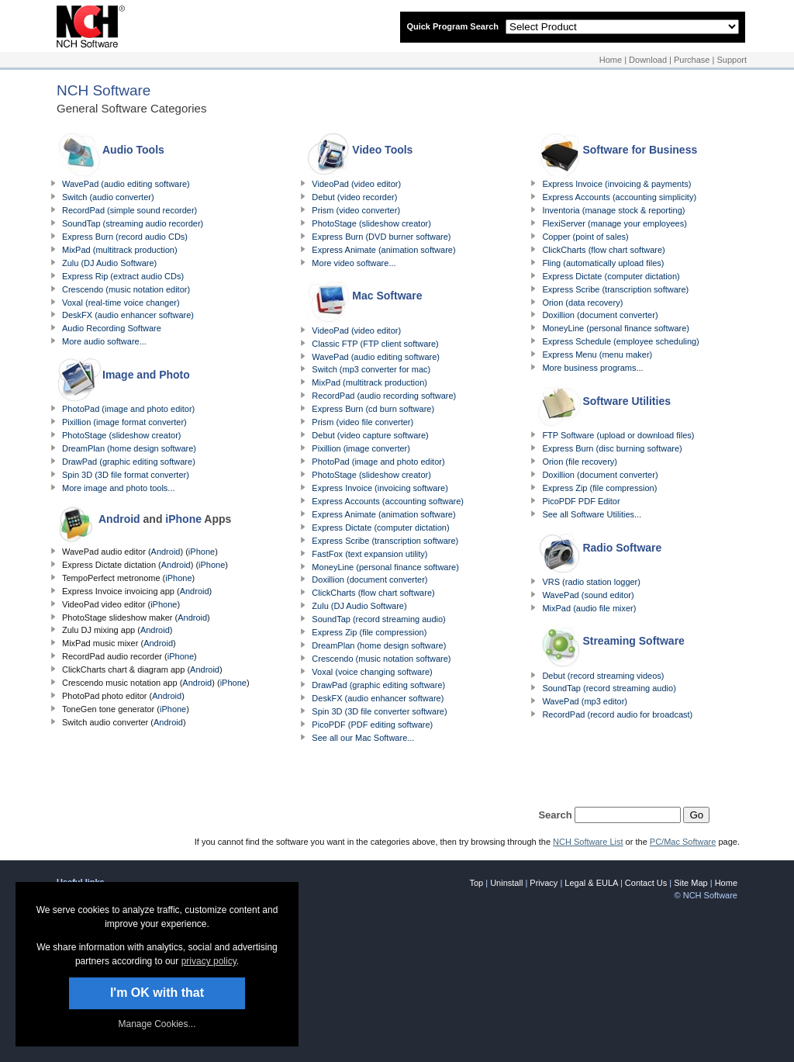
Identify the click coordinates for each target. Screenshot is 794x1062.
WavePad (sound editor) (587, 595)
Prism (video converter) (356, 210)
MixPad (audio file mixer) (589, 608)
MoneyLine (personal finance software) (385, 567)
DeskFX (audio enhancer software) (128, 315)
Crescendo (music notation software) (381, 658)
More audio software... (104, 341)
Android (119, 519)
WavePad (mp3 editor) (584, 701)
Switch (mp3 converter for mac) (371, 369)
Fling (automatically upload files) (603, 263)
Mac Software (387, 295)
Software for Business (639, 150)
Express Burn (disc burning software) (612, 448)
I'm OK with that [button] (157, 992)
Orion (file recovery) (579, 461)
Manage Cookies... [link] (156, 1024)
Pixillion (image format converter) (124, 422)
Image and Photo (146, 374)
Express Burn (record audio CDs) (125, 236)
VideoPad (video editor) (356, 184)
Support (731, 59)
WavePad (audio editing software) (126, 184)
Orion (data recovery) (582, 302)
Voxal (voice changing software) (372, 671)
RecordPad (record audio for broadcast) (617, 714)
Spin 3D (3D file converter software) (379, 711)
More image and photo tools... (118, 488)
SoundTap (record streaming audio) (378, 619)
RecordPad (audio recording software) (384, 395)
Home (610, 59)
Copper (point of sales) (585, 236)
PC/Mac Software (683, 841)
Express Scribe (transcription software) (385, 540)
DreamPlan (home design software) (129, 448)
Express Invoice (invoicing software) (379, 488)
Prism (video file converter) (362, 422)
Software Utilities (626, 401)
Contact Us (646, 882)
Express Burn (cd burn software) (373, 408)
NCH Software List (588, 841)
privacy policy (208, 961)
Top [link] (476, 882)
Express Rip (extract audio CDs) (123, 276)
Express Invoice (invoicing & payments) (616, 184)
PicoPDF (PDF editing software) (372, 724)
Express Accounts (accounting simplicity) (619, 197)
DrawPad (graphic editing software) (128, 461)
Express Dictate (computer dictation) (380, 527)
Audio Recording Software (111, 328)
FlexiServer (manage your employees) (614, 223)
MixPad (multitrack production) (120, 249)
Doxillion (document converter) (369, 579)
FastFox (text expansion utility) (369, 554)
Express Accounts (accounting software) (388, 501)
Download (648, 59)
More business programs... (592, 367)
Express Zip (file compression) (369, 632)
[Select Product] (622, 26)
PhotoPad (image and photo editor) (128, 408)
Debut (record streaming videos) (603, 675)
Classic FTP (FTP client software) (375, 343)
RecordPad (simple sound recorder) (129, 210)
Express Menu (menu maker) (597, 354)
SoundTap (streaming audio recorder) (132, 223)
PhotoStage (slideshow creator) (121, 435)
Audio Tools (133, 150)
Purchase (691, 59)
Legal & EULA (591, 882)
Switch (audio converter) (108, 197)
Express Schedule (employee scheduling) (620, 341)
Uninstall (506, 882)
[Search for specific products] (628, 815)
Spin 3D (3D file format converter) (125, 474)
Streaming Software (633, 641)
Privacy (544, 882)
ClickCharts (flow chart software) (373, 592)
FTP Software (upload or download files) (618, 435)
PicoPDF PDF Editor (581, 501)
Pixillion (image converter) (361, 448)
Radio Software (621, 547)
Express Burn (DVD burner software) (381, 236)
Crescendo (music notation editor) (126, 289)
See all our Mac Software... (363, 737)
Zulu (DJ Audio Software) (109, 263)
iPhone (183, 519)
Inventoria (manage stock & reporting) (613, 210)
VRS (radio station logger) (591, 581)
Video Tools (382, 150)
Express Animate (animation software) (383, 249)
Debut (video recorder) (354, 197)
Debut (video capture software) (370, 435)
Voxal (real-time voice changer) (121, 302)
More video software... (353, 263)
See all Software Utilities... (591, 514)
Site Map (690, 882)
